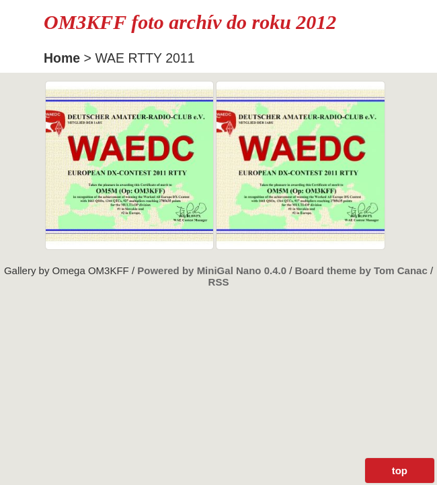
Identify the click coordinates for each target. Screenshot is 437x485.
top (399, 470)
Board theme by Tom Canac (362, 270)
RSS (218, 282)
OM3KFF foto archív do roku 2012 (190, 22)
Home (62, 58)
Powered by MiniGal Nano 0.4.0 (213, 270)
